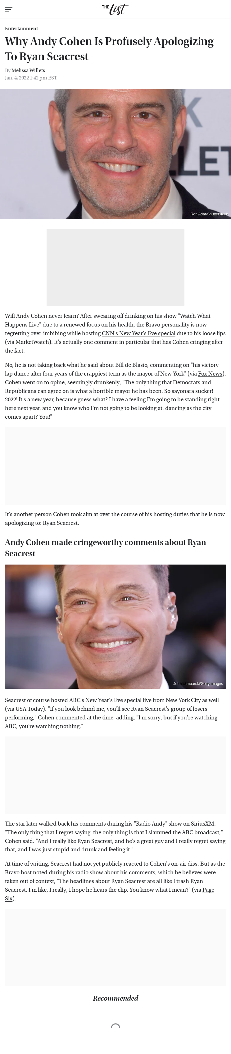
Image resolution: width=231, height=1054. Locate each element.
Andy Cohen (31, 316)
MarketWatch (32, 342)
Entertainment (21, 28)
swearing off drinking (119, 316)
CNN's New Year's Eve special (138, 333)
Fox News (210, 374)
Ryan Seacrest (60, 523)
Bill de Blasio (131, 365)
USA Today (29, 709)
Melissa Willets (28, 70)
